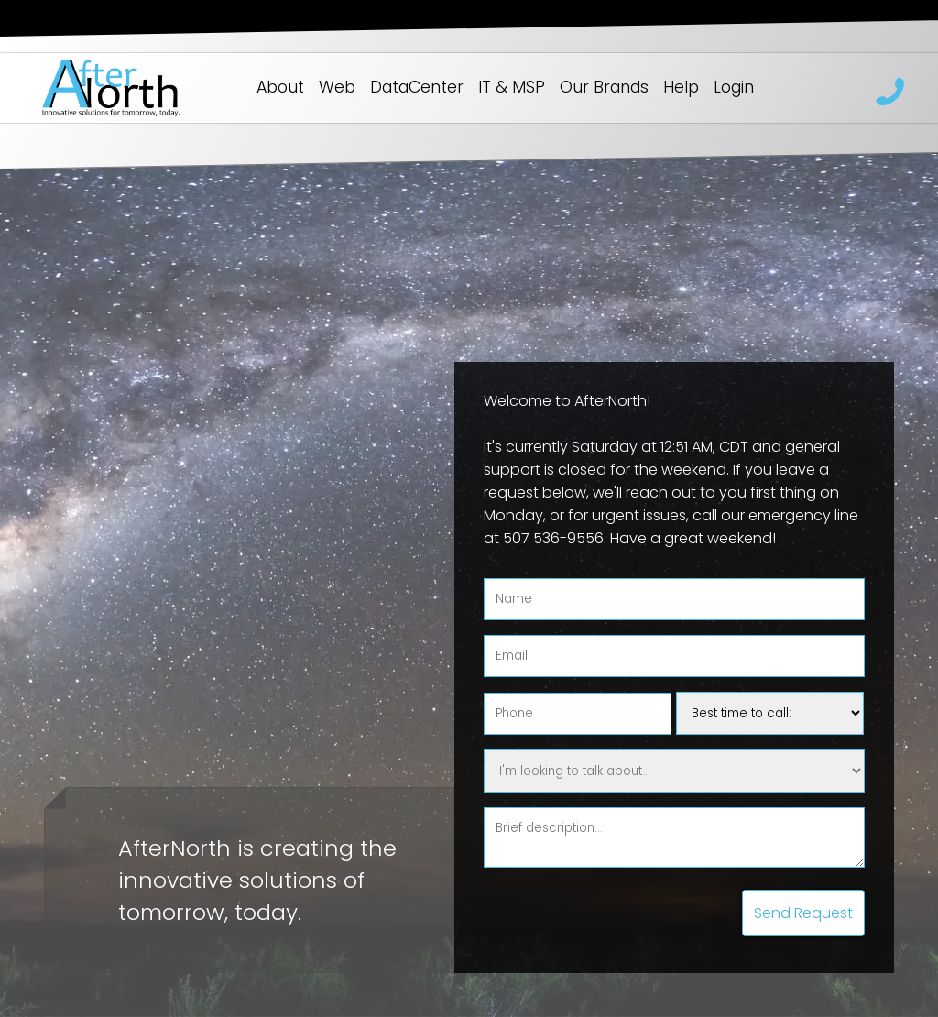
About (280, 87)
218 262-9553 (890, 92)
